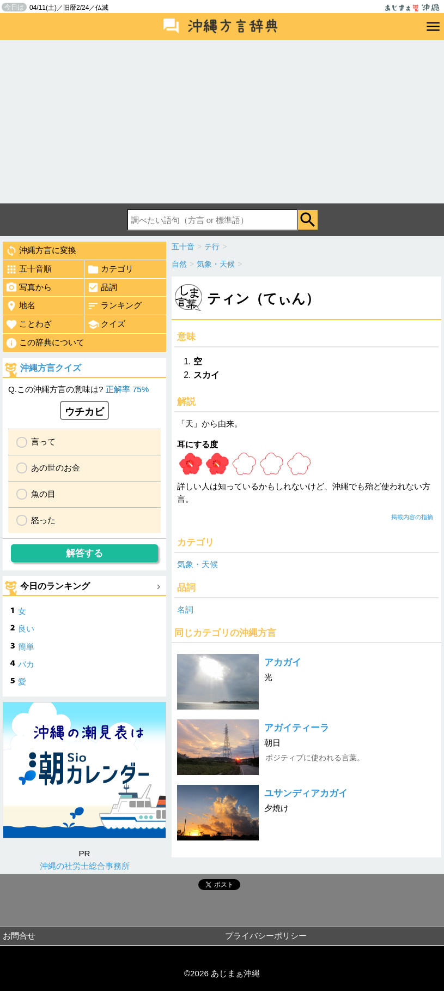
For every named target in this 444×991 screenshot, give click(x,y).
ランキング (114, 306)
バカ (26, 664)
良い (26, 628)
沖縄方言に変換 (40, 251)
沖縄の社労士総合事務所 (85, 865)
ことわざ (28, 325)
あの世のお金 (55, 467)
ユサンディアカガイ (306, 793)
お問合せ (19, 935)
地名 (20, 306)
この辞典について (44, 343)
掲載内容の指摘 (412, 517)
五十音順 (28, 269)
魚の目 (43, 493)
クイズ (106, 325)
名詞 (185, 609)
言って (43, 441)
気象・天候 (197, 564)
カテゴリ (110, 269)
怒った (43, 520)
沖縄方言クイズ (50, 368)
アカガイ (282, 662)
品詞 (102, 287)
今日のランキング (55, 586)
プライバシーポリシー (266, 935)
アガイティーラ (296, 728)
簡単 (26, 646)
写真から (28, 287)
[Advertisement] (222, 121)
